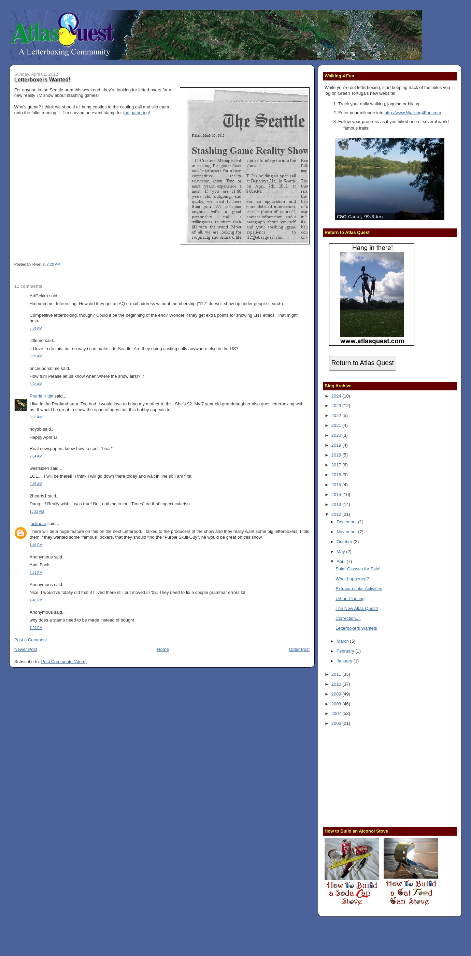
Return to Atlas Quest (362, 363)
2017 (336, 464)
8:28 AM (36, 384)
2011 (336, 674)
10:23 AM (37, 511)
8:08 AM (36, 356)
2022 (336, 415)
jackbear (38, 523)
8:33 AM (36, 417)
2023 (336, 405)
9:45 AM (36, 484)
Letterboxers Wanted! (42, 79)
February (346, 651)
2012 (336, 514)
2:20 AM (53, 264)
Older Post (299, 649)
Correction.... (348, 618)
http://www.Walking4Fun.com (413, 112)
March (343, 641)
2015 (336, 484)
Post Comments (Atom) (64, 661)
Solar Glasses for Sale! (358, 568)
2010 (336, 684)
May (341, 551)
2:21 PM (36, 572)
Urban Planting (350, 598)
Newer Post (25, 649)
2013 (336, 504)
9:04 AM (36, 456)
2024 (336, 396)
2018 (336, 455)
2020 (336, 435)
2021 (336, 425)
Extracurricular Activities (359, 588)
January (345, 660)
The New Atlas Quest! (357, 608)
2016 (336, 474)
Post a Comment (30, 639)
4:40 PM (36, 600)
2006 (336, 723)
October (345, 541)
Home (163, 649)
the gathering (136, 112)
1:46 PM (36, 545)
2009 (336, 694)
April (341, 561)
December (347, 521)
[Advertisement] (367, 776)
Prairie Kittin (41, 396)
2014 (336, 494)
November (347, 531)
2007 (336, 713)
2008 (336, 703)
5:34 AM (36, 328)
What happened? (352, 578)
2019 (336, 445)
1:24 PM (36, 628)
